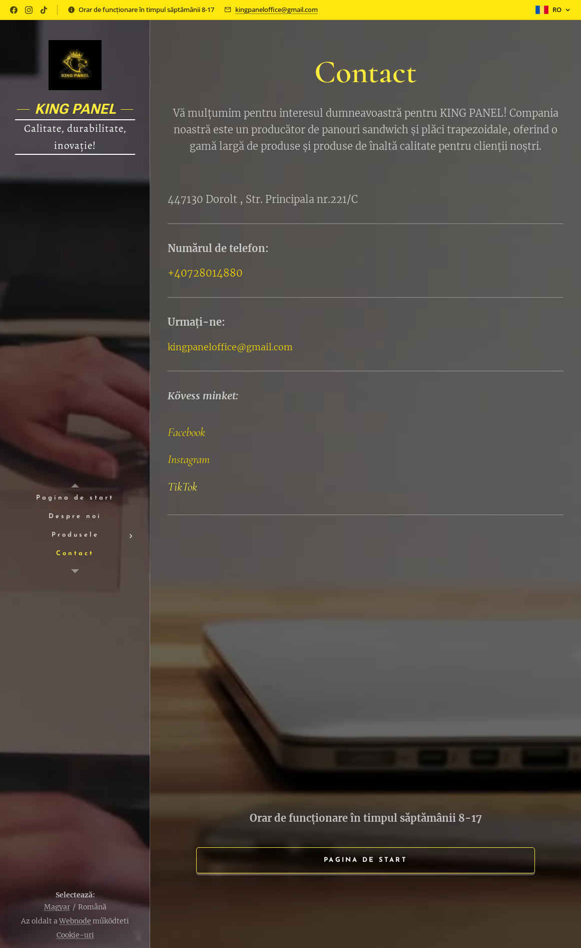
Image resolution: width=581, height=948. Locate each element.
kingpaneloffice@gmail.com (276, 9)
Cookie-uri (75, 934)
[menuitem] (75, 498)
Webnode (75, 920)
